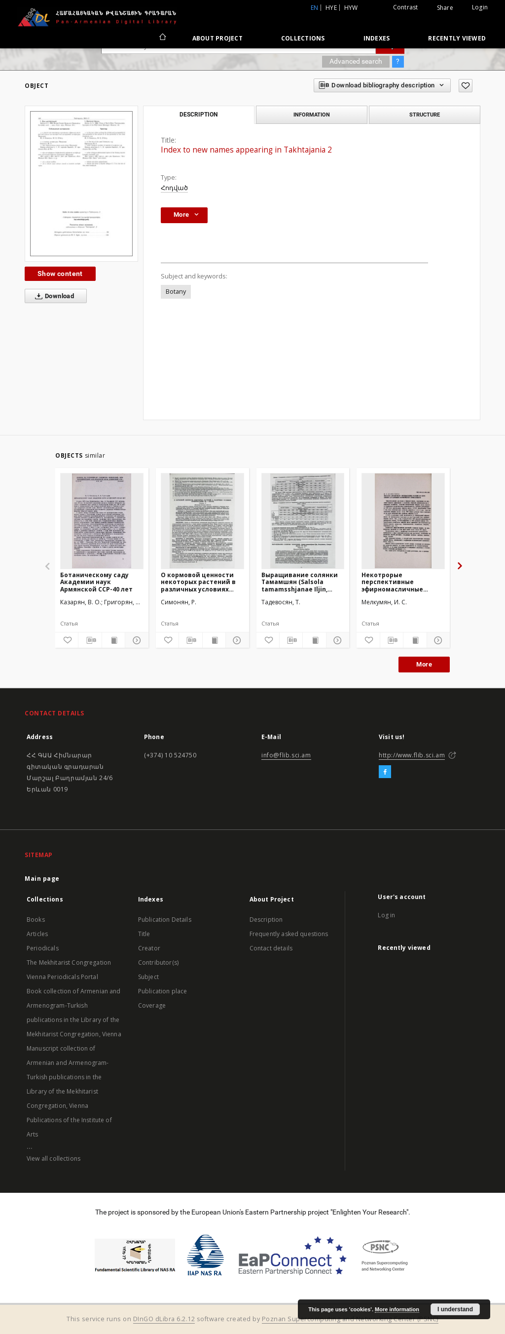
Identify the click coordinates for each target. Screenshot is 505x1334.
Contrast (405, 7)
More (424, 664)
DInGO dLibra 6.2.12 (164, 1319)
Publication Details (164, 919)
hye (331, 7)
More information (397, 1309)
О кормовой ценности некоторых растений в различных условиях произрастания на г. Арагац (198, 582)
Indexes (376, 38)
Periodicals (43, 948)
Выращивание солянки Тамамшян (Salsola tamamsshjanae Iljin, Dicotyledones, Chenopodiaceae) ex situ (300, 582)
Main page (42, 878)
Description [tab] (198, 114)
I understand (455, 1309)
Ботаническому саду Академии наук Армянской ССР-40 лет (96, 582)
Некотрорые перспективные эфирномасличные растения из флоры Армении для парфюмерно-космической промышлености (393, 582)
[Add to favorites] (465, 85)
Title (144, 934)
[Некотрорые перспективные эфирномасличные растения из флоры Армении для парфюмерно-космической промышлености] (403, 520)
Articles (37, 934)
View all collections (53, 1158)
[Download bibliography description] (89, 640)
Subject (148, 977)
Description (266, 919)
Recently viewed (457, 38)
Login (480, 7)
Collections (303, 38)
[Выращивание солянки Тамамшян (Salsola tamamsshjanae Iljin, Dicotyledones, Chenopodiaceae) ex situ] (303, 520)
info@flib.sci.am (286, 755)
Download (52, 296)
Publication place (162, 991)
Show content (60, 273)
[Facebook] (385, 772)
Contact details (271, 948)
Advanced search (355, 61)
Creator (149, 948)
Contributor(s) (158, 962)
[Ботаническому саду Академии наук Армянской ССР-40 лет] (102, 520)
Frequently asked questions (289, 934)
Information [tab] (311, 114)
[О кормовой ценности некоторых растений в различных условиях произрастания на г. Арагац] (202, 520)
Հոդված (174, 188)
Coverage (152, 1005)
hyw (351, 7)
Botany (176, 291)
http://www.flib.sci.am (412, 755)
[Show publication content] (113, 640)
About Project (217, 38)
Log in (386, 915)
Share (445, 8)
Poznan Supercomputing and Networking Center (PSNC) (350, 1319)
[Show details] (135, 640)
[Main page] (162, 38)
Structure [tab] (424, 114)
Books (36, 919)
